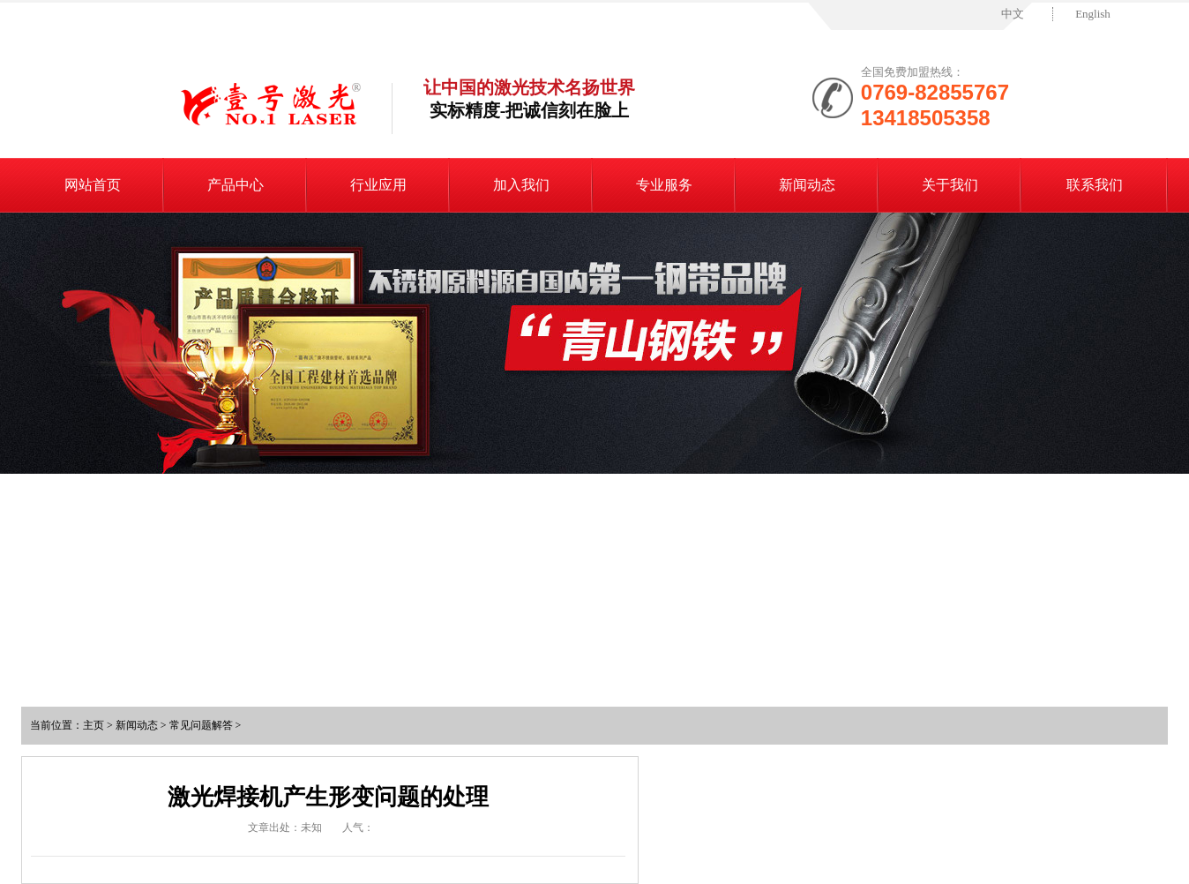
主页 (93, 725)
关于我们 (950, 184)
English (1092, 13)
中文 (1012, 13)
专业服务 (664, 184)
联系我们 (1094, 184)
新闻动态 (807, 184)
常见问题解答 (201, 725)
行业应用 (378, 184)
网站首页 (92, 184)
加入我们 (521, 184)
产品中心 (235, 184)
